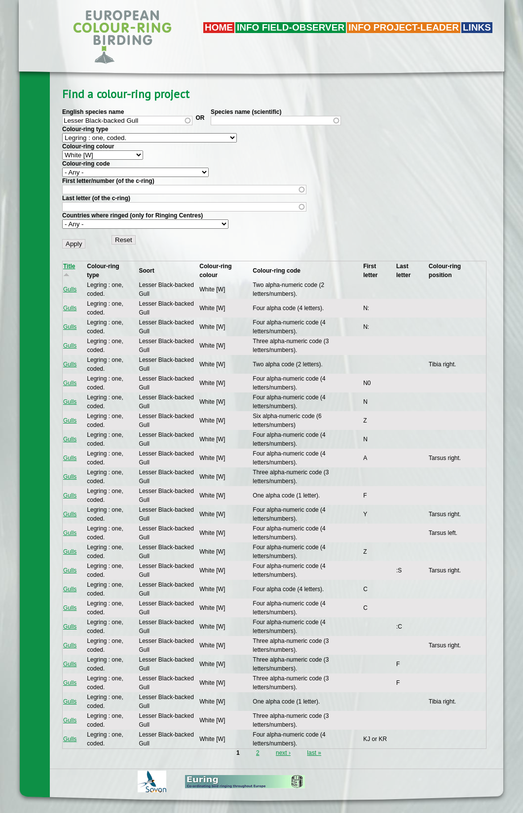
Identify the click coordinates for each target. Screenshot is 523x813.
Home (219, 27)
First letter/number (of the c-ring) (108, 180)
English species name (93, 111)
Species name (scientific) (246, 111)
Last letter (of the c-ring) (96, 198)
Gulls (69, 289)
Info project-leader (403, 27)
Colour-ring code (86, 163)
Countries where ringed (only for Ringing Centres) (132, 215)
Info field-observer (290, 27)
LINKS (477, 27)
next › (283, 752)
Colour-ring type (85, 129)
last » (314, 752)
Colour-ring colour (88, 146)
